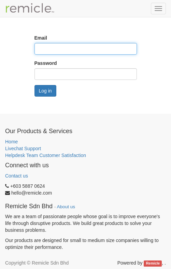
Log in (45, 91)
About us (66, 206)
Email (40, 38)
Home (11, 141)
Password (45, 63)
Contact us (16, 176)
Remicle (153, 263)
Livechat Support (23, 148)
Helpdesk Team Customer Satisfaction (45, 155)
